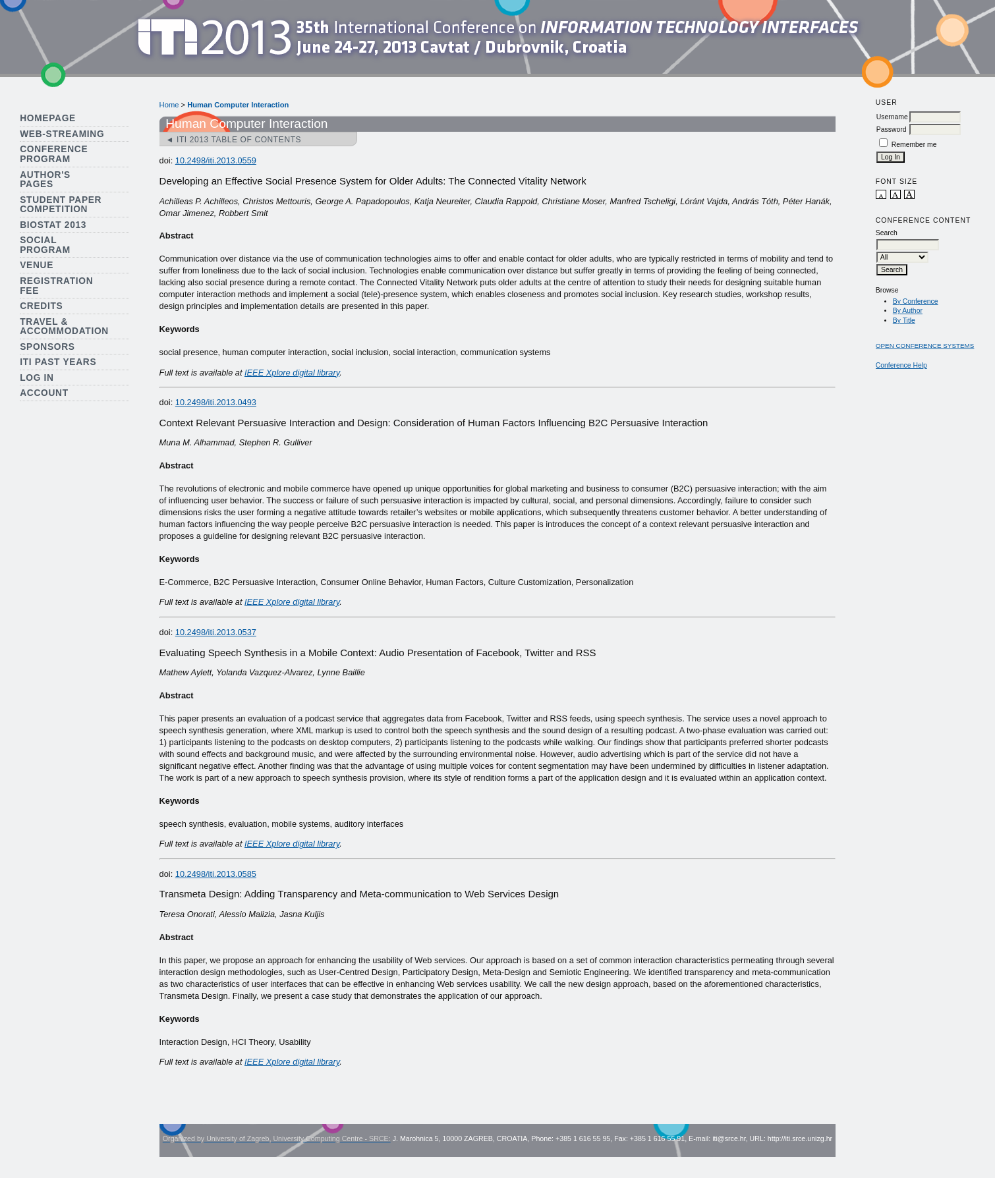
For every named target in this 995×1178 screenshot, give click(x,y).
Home (169, 105)
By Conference (915, 301)
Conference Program (54, 154)
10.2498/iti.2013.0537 (215, 632)
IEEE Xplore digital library (291, 373)
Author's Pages (45, 180)
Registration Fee (56, 286)
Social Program (45, 245)
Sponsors (47, 347)
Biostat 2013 (53, 225)
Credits (41, 306)
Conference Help (901, 365)
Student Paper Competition (60, 205)
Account (44, 393)
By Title (904, 320)
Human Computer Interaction (238, 105)
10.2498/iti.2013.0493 (215, 402)
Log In (37, 378)
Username (892, 117)
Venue (36, 265)
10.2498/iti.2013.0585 (215, 874)
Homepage (48, 118)
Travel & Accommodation (64, 327)
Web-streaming (62, 134)
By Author (908, 310)
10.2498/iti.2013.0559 (215, 160)
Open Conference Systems (925, 345)
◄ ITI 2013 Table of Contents (234, 139)
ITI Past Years (58, 362)
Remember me (914, 144)
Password (891, 129)
